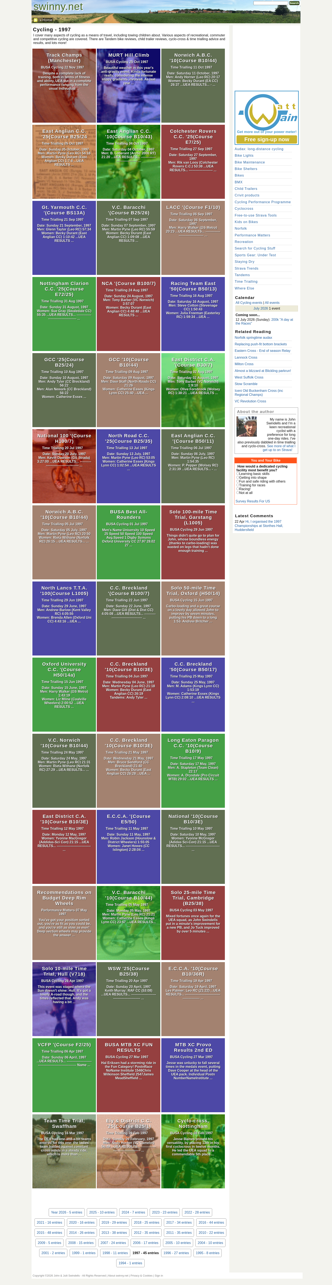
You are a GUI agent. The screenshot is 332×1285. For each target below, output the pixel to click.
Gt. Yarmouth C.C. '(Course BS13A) (64, 210)
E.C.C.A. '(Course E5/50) (129, 819)
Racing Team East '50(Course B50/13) (193, 286)
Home (47, 20)
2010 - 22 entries (211, 1232)
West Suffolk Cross (249, 377)
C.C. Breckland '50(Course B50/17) (193, 666)
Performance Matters (58, 910)
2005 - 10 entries (178, 1243)
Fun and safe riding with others (262, 481)
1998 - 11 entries (115, 1253)
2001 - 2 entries (53, 1253)
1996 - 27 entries (176, 1253)
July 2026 (260, 308)
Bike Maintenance (250, 162)
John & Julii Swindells (67, 1275)
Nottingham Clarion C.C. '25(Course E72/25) (64, 289)
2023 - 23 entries (164, 1212)
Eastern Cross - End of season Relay (262, 350)
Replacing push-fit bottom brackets (261, 344)
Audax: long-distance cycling (259, 149)
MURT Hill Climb (128, 55)
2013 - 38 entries (114, 1232)
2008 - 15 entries (81, 1243)
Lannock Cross (246, 357)
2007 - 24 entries (113, 1243)
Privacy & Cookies (142, 1275)
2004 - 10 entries (210, 1243)
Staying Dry (245, 261)
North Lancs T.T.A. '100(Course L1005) (64, 590)
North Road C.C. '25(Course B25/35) (129, 438)
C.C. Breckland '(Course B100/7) (129, 590)
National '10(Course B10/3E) (193, 819)
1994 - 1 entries (130, 1263)
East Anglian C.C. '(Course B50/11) (193, 438)
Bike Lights (244, 155)
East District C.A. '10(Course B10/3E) (64, 819)
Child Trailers (246, 189)
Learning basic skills (254, 474)
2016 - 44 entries (211, 1222)
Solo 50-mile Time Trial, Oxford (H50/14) (193, 590)
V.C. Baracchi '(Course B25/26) (129, 210)
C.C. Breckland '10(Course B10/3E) (129, 666)
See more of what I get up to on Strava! (279, 448)
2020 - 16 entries (82, 1222)
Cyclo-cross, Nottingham (193, 1123)
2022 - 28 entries (197, 1212)
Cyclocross (244, 208)
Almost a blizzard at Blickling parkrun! (263, 371)
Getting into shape (253, 477)
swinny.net (58, 6)
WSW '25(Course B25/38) (128, 971)
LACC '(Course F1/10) (193, 207)
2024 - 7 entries (133, 1212)
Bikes (239, 175)
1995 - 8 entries (207, 1253)
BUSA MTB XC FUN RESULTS (129, 1047)
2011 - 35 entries (179, 1232)
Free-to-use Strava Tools (256, 215)
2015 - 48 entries (49, 1232)
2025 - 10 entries (102, 1212)
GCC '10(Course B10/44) (129, 362)
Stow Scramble (246, 384)
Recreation (244, 242)
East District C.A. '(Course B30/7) (193, 362)
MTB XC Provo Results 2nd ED (193, 1047)
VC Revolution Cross (250, 401)
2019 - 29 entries (114, 1222)
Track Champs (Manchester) (64, 57)
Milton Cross (244, 364)
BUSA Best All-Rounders (129, 514)
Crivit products (247, 195)
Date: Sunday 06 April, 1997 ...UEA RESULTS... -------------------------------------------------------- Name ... (64, 1061)
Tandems (242, 275)
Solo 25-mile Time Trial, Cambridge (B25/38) (193, 898)
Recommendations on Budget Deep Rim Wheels (64, 898)
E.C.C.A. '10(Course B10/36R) (193, 971)
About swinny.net (118, 1275)
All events (272, 302)
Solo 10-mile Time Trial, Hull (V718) (64, 971)
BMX (239, 182)
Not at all (245, 493)
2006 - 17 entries (145, 1243)
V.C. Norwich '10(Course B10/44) (64, 743)
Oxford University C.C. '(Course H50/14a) (64, 669)
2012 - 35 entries (146, 1232)
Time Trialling (181, 67)
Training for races (252, 485)
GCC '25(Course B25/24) (64, 362)
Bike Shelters (246, 169)
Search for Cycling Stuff (255, 248)
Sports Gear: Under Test (255, 255)
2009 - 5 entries (49, 1243)
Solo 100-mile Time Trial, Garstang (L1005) (193, 517)
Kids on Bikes (246, 222)
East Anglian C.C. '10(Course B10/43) (129, 134)
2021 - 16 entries (49, 1222)
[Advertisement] (266, 57)
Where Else (244, 288)
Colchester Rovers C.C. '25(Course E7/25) (193, 137)
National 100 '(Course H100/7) (64, 438)
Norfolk (241, 228)
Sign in (159, 1275)
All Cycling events (248, 302)
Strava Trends (247, 268)
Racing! (244, 489)
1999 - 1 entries (83, 1253)
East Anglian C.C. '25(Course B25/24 (64, 134)
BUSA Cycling (52, 67)
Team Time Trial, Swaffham (64, 1123)
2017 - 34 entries (179, 1222)
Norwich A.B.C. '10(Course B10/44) (193, 57)
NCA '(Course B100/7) (129, 283)
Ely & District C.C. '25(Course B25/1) (129, 1123)
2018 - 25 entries (146, 1222)
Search (294, 3)
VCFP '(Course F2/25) (64, 1044)
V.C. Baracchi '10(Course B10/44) (129, 895)
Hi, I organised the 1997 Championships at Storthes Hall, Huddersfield (259, 525)
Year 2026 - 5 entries (66, 1212)
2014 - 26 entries (82, 1232)
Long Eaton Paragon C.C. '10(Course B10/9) (193, 746)
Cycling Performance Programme (263, 202)
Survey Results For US (252, 501)
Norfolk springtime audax (253, 337)
